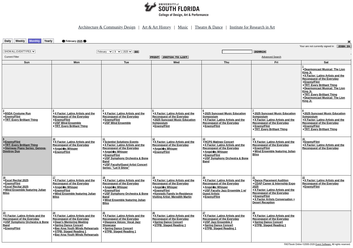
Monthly (34, 41)
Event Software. (323, 244)
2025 (79, 41)
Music (183, 27)
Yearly (48, 41)
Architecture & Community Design (106, 27)
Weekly (20, 41)
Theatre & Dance (209, 27)
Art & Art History (156, 27)
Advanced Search (271, 56)
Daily (8, 41)
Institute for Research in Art (252, 27)
